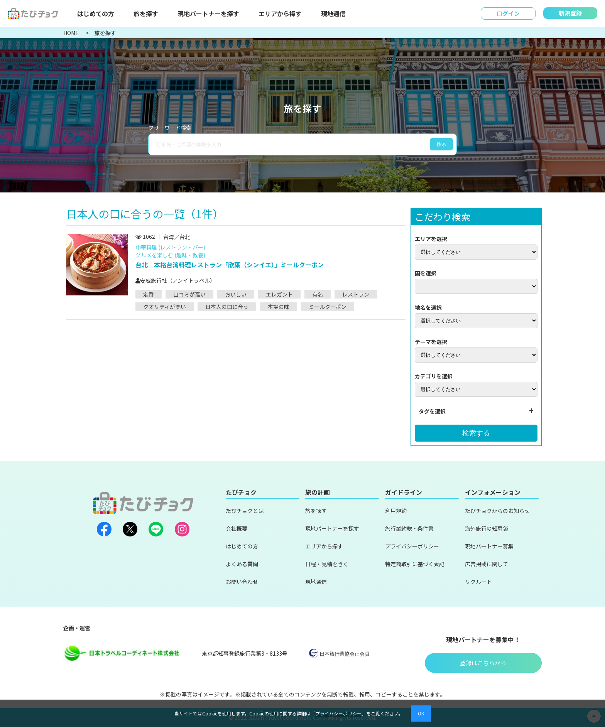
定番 (148, 294)
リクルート (478, 581)
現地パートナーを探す (208, 13)
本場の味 (278, 306)
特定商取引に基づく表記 (414, 564)
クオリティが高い (164, 306)
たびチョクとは (245, 510)
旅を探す (146, 13)
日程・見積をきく (326, 564)
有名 (317, 294)
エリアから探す (280, 13)
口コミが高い (189, 294)
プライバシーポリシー (412, 546)
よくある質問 (242, 564)
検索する (476, 433)
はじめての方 (95, 13)
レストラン (355, 294)
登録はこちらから (483, 663)
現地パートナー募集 (489, 546)
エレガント (279, 294)
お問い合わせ (242, 581)
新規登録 (570, 13)
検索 (441, 144)
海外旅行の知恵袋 (486, 528)
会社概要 (236, 528)
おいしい (236, 294)
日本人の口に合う (226, 306)
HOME (71, 33)
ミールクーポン (327, 306)
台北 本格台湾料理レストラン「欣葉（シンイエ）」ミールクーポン (229, 264)
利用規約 (396, 510)
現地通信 (333, 13)
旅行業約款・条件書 (409, 528)
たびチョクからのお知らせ (497, 510)
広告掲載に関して (486, 564)
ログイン (508, 13)
